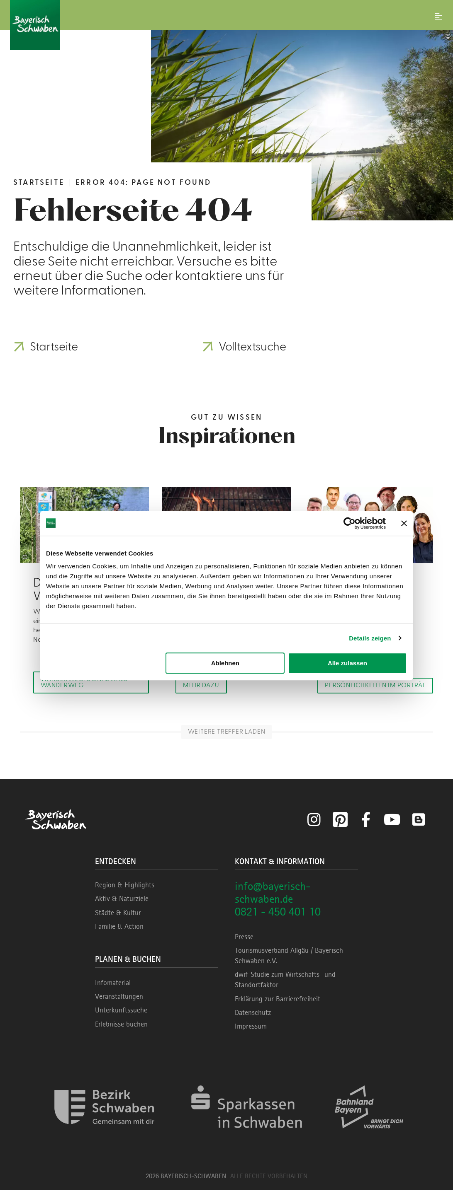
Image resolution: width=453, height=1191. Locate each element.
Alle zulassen (347, 663)
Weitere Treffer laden (226, 732)
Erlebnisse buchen (121, 1025)
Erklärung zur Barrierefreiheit (277, 999)
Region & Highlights (124, 886)
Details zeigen (370, 638)
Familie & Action (119, 927)
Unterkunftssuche (121, 1011)
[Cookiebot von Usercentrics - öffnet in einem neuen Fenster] (349, 523)
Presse (244, 937)
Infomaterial (113, 983)
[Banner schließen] (404, 523)
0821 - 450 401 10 (278, 912)
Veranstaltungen (119, 997)
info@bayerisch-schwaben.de (272, 893)
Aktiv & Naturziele (122, 900)
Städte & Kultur (118, 913)
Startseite (38, 182)
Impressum (251, 1027)
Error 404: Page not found (143, 182)
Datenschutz (253, 1013)
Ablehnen (225, 663)
